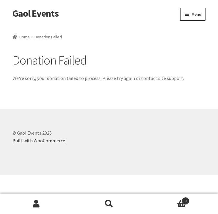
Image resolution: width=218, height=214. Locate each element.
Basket (167, 199)
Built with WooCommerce (38, 141)
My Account (36, 204)
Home (24, 37)
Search (109, 204)
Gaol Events (35, 13)
